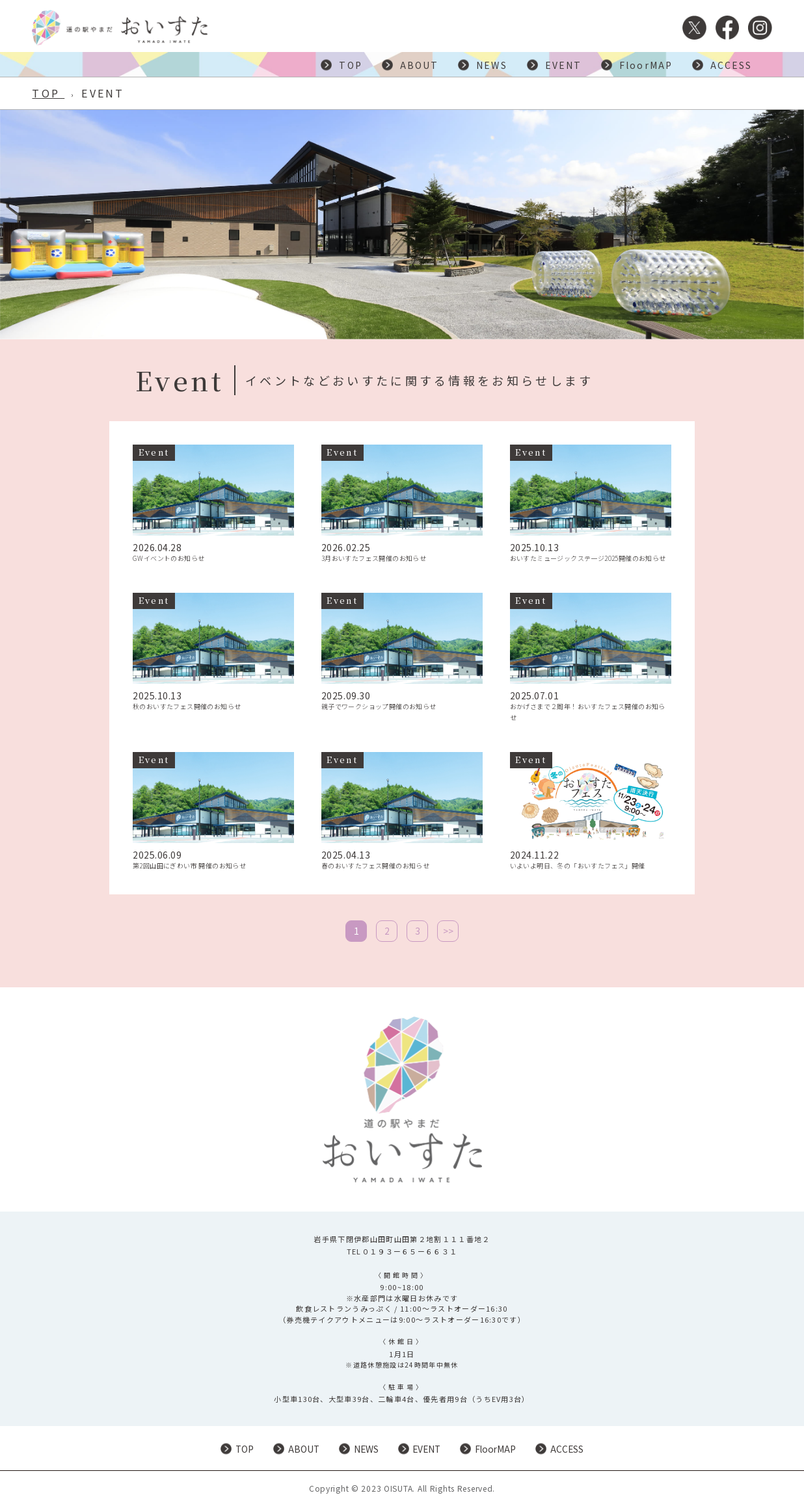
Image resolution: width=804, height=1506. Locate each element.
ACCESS (731, 64)
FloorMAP (646, 64)
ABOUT (419, 64)
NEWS (491, 64)
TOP (350, 64)
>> (448, 930)
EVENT (563, 64)
